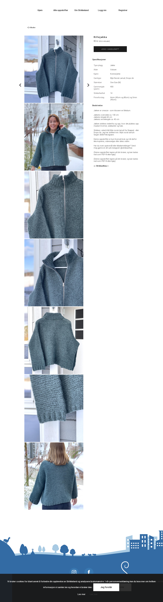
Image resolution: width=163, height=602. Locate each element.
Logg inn (102, 10)
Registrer (123, 10)
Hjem (40, 10)
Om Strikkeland (81, 10)
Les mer (81, 594)
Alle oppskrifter (60, 10)
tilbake (32, 27)
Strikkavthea (102, 166)
